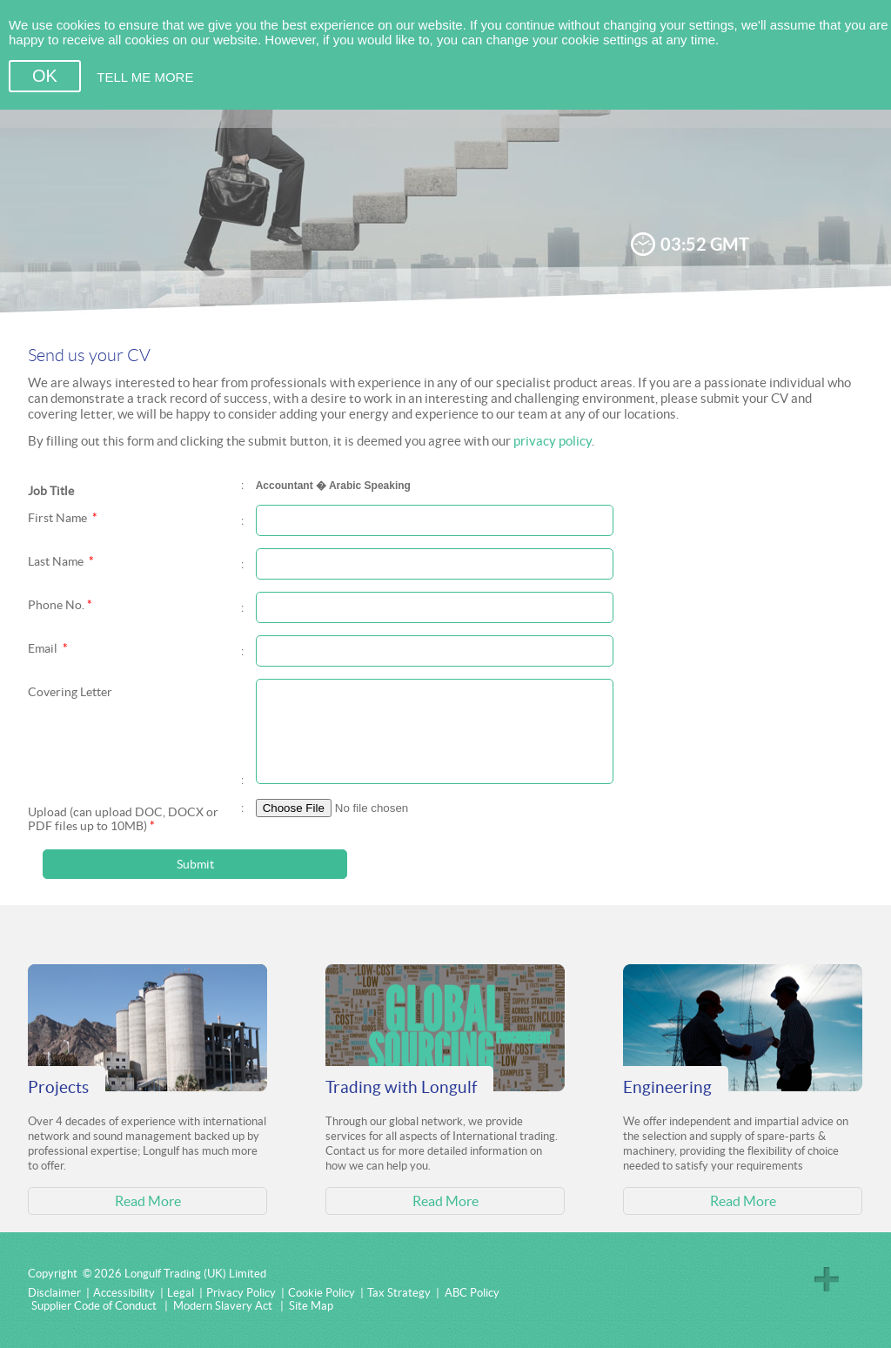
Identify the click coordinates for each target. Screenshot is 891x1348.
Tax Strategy (399, 1292)
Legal (180, 1292)
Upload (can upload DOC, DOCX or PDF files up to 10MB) (123, 819)
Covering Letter (70, 692)
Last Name (61, 561)
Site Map (311, 1305)
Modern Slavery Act (222, 1305)
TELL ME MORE (145, 77)
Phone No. (60, 605)
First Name (62, 518)
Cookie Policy (321, 1292)
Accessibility (124, 1292)
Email (48, 648)
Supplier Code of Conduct (94, 1305)
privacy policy (552, 440)
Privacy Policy (241, 1292)
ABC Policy (472, 1292)
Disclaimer (54, 1292)
